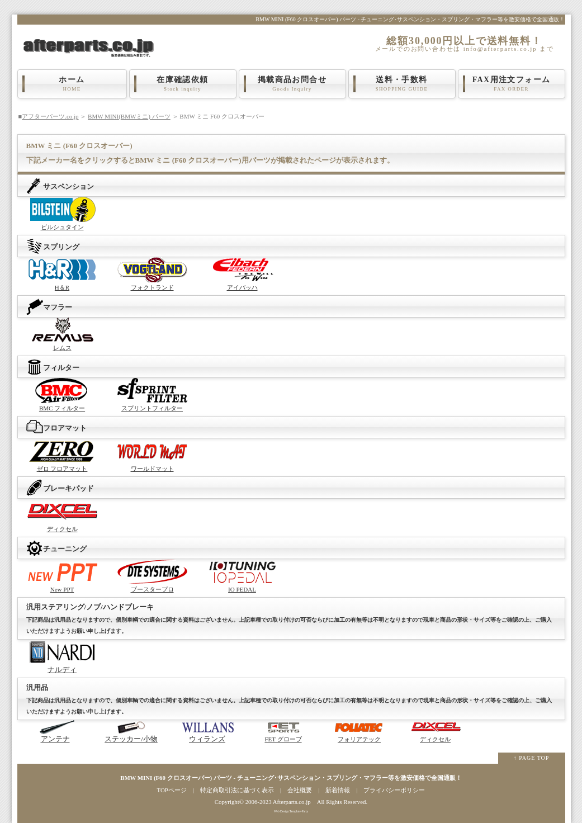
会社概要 (299, 790)
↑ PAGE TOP (532, 758)
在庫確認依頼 (183, 83)
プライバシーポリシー (394, 790)
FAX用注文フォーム (511, 83)
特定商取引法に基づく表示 (237, 790)
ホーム (72, 83)
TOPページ (172, 790)
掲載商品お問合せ (292, 83)
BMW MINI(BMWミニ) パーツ (129, 116)
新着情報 (337, 790)
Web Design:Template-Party (291, 811)
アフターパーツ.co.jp (50, 116)
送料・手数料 (402, 83)
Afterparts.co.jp (292, 801)
